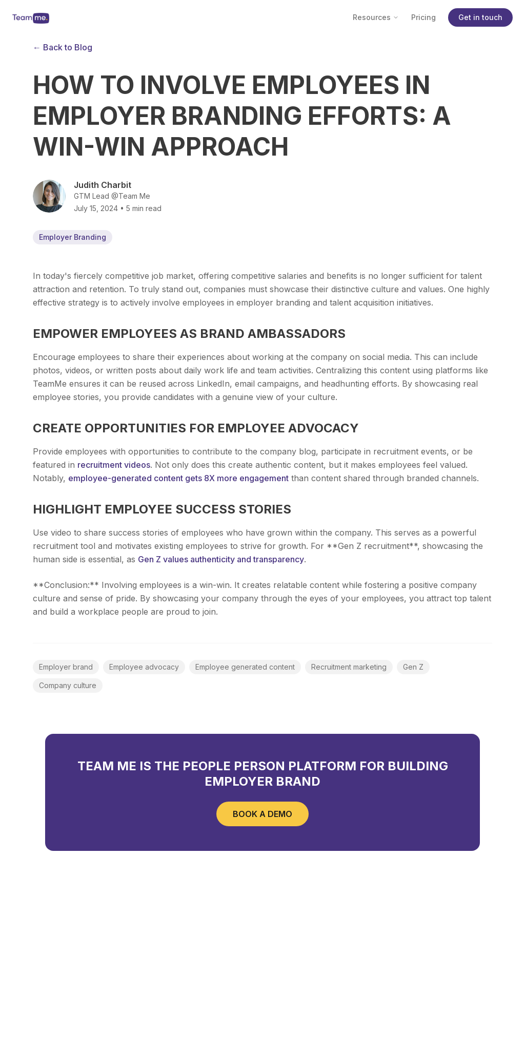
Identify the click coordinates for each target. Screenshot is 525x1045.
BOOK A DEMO (262, 814)
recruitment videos (113, 465)
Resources (376, 17)
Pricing (423, 17)
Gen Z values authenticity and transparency (221, 559)
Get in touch (480, 17)
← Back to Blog (62, 47)
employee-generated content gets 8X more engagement (178, 478)
